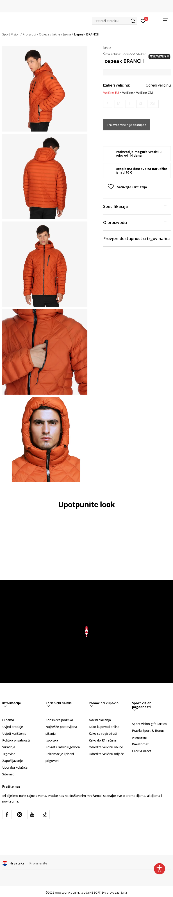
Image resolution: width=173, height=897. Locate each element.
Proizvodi (29, 34)
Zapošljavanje (12, 760)
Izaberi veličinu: (116, 85)
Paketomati (140, 744)
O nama (8, 720)
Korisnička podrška (59, 720)
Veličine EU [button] (111, 92)
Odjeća (44, 34)
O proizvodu (134, 222)
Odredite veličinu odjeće (106, 754)
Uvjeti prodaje (12, 727)
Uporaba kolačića (14, 767)
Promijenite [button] (38, 863)
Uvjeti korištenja (14, 733)
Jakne (56, 34)
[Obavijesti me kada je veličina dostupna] (107, 104)
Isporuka (52, 740)
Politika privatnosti (16, 740)
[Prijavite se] (143, 20)
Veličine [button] (127, 92)
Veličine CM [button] (144, 92)
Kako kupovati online (104, 727)
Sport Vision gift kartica (149, 724)
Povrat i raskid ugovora (63, 747)
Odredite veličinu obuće (106, 747)
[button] (114, 21)
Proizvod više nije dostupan (126, 125)
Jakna (67, 34)
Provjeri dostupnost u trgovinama (136, 238)
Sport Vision (11, 34)
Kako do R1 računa (102, 740)
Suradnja (8, 747)
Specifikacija (134, 206)
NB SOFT (94, 893)
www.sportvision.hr (67, 893)
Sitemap (8, 774)
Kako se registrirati (103, 733)
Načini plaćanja (100, 720)
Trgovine (8, 754)
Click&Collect (141, 751)
